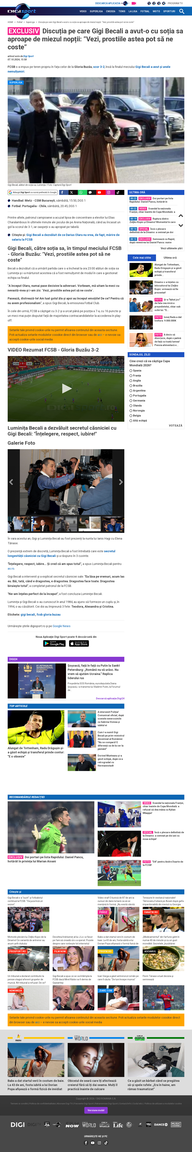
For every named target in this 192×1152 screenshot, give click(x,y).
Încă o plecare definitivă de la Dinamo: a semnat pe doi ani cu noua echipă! (151, 230)
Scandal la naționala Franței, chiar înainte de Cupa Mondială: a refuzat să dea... (152, 210)
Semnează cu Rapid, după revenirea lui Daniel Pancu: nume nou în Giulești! (152, 240)
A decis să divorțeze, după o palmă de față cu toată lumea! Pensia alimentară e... (167, 339)
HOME (11, 22)
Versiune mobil (96, 1110)
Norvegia (137, 410)
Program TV (175, 3)
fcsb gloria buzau (48, 614)
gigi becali (28, 614)
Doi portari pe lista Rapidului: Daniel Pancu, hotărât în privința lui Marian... (151, 200)
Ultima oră (170, 257)
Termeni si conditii (19, 1103)
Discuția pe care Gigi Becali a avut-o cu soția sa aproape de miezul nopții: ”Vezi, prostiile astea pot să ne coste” (86, 22)
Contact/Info (125, 1103)
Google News (61, 626)
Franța (135, 375)
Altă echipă (138, 420)
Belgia (135, 415)
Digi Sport (28, 56)
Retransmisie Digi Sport (106, 1103)
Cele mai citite (142, 257)
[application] (66, 389)
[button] (66, 388)
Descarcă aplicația (112, 3)
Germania (137, 400)
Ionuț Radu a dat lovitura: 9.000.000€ (168, 318)
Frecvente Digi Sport (84, 1103)
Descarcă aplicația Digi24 (110, 698)
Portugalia (138, 395)
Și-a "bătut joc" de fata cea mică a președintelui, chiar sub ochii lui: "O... (167, 304)
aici (100, 334)
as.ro (11, 568)
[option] (18, 524)
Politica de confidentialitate (42, 1103)
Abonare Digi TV (64, 1103)
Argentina (138, 390)
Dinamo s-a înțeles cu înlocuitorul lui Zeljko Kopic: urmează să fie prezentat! (166, 287)
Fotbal (20, 22)
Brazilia (136, 385)
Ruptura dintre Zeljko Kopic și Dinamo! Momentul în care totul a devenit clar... (153, 220)
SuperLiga (30, 22)
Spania (135, 370)
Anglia (135, 380)
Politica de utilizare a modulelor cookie (163, 1103)
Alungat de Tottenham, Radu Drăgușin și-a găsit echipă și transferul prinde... (168, 269)
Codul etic (137, 1103)
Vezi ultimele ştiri (171, 248)
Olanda (136, 405)
